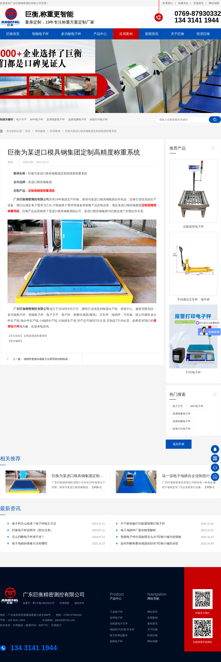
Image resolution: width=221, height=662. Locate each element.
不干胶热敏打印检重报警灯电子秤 (143, 523)
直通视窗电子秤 (56, 119)
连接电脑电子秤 (77, 119)
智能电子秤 (116, 641)
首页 (28, 131)
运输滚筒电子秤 (193, 226)
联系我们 (168, 3)
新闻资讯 (152, 623)
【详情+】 (97, 487)
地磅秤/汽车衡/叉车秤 (122, 629)
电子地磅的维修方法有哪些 (29, 543)
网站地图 (214, 3)
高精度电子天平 (119, 623)
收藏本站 (183, 3)
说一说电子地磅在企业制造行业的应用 (188, 476)
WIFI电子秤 (36, 119)
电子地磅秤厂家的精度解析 (138, 530)
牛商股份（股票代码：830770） (31, 625)
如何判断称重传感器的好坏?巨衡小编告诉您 (149, 543)
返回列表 (179, 444)
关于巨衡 (152, 629)
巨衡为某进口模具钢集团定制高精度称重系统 (91, 131)
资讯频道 (40, 131)
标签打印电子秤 (99, 119)
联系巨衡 (152, 635)
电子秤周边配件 (119, 635)
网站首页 (152, 611)
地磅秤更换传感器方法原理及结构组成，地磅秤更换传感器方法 (48, 358)
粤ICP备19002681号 (43, 603)
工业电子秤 (116, 611)
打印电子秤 (193, 372)
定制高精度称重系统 (41, 190)
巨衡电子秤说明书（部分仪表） (32, 530)
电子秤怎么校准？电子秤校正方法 (34, 523)
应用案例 (55, 131)
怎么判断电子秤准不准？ (28, 536)
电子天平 (21, 119)
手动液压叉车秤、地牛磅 (193, 299)
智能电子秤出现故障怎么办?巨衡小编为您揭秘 (151, 536)
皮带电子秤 (116, 617)
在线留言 (198, 3)
